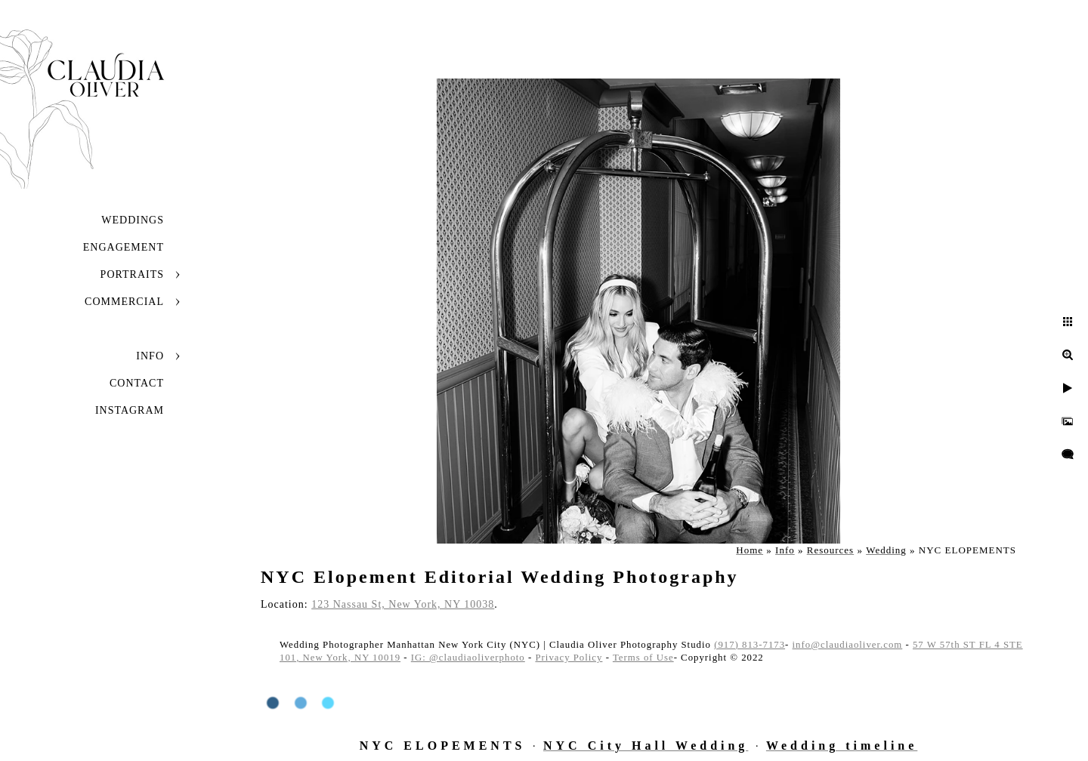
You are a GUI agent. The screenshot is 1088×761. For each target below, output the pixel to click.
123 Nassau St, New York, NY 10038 (402, 604)
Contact (137, 383)
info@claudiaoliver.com (848, 644)
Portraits (132, 274)
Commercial (124, 301)
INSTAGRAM (129, 410)
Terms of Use (643, 657)
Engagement (123, 247)
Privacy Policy (568, 657)
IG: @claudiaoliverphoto (468, 657)
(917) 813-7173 (749, 644)
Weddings (132, 220)
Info (150, 356)
